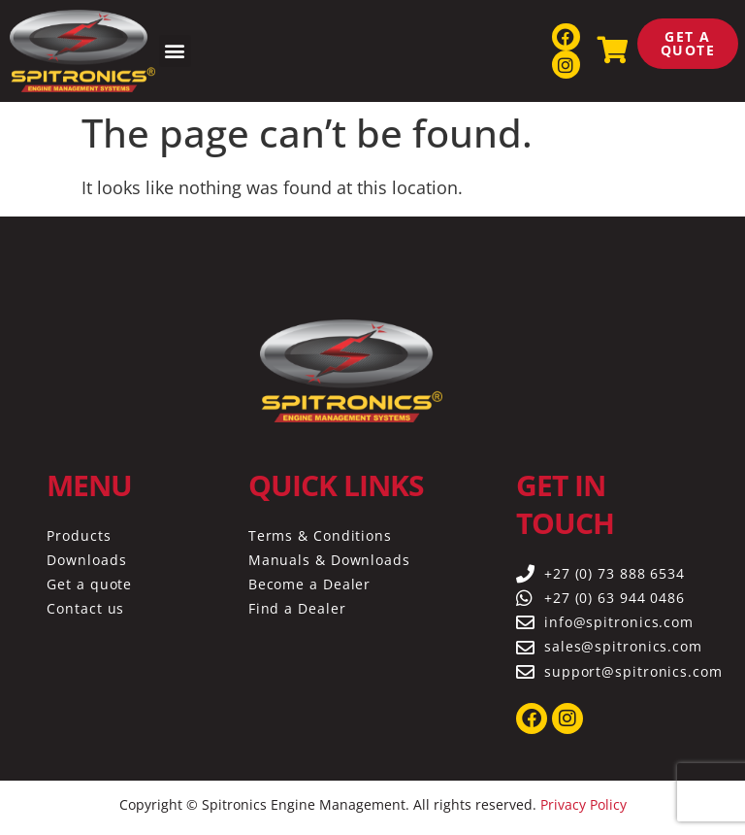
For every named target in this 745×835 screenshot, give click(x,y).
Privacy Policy (583, 804)
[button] (175, 51)
